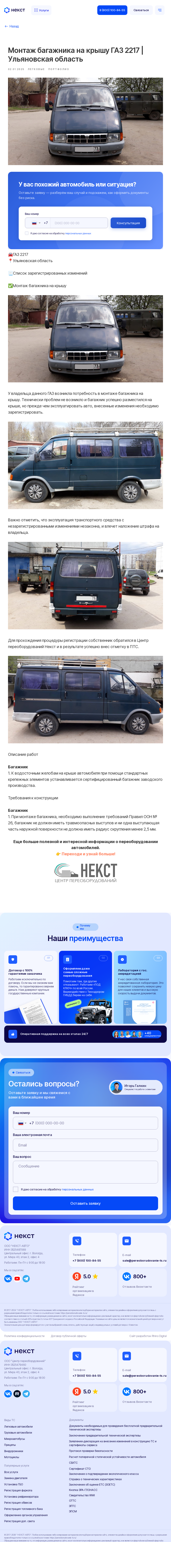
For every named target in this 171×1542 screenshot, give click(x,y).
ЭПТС (72, 1484)
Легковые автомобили (18, 1404)
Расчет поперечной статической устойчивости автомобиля (107, 1434)
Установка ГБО (13, 1462)
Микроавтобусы (14, 1416)
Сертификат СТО (80, 1446)
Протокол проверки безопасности (91, 1428)
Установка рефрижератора (21, 1474)
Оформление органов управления (26, 1492)
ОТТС (72, 1478)
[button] (141, 10)
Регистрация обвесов (18, 1480)
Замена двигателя (15, 1456)
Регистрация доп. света (19, 1499)
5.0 (87, 1254)
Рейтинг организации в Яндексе (83, 1269)
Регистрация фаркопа (18, 1468)
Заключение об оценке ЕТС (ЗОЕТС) (92, 1462)
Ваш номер (38, 210)
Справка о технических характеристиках (95, 1457)
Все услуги (11, 1449)
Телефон (79, 1232)
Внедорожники (13, 1428)
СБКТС (73, 1440)
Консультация (122, 219)
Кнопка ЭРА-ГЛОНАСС (83, 1467)
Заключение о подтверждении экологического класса (104, 1451)
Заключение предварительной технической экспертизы (105, 1413)
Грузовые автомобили (18, 1410)
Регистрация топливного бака (23, 1486)
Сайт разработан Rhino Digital (148, 1313)
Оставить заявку (85, 1181)
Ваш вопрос (22, 1134)
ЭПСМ (73, 1489)
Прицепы (10, 1422)
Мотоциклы (11, 1435)
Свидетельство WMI (82, 1473)
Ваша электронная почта (32, 1112)
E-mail (126, 1233)
